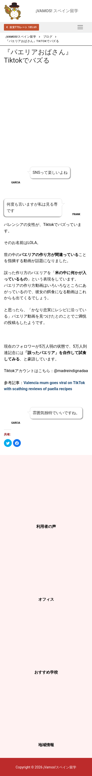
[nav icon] (80, 27)
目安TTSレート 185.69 (21, 27)
